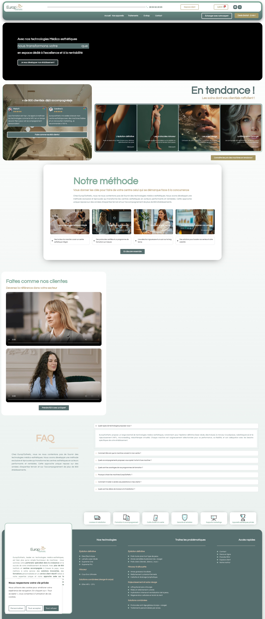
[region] (33, 596)
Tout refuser (51, 608)
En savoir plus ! (81, 230)
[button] (119, 15)
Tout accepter (34, 608)
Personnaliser (16, 608)
